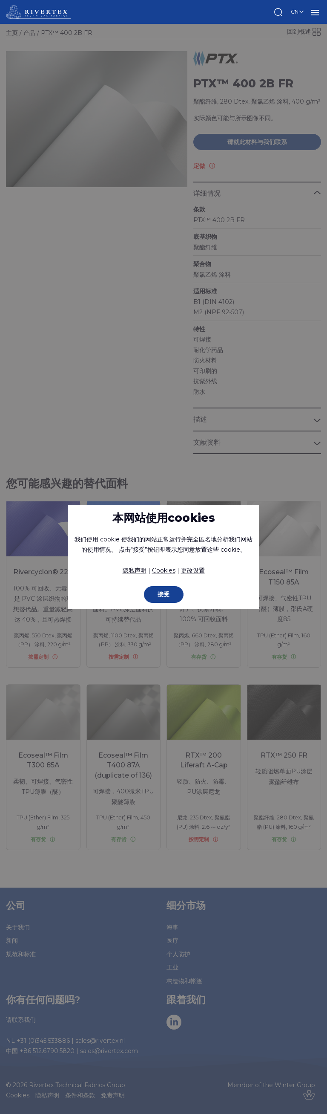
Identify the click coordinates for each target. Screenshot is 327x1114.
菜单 (315, 12)
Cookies (163, 570)
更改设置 (193, 570)
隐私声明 (134, 570)
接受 (163, 594)
